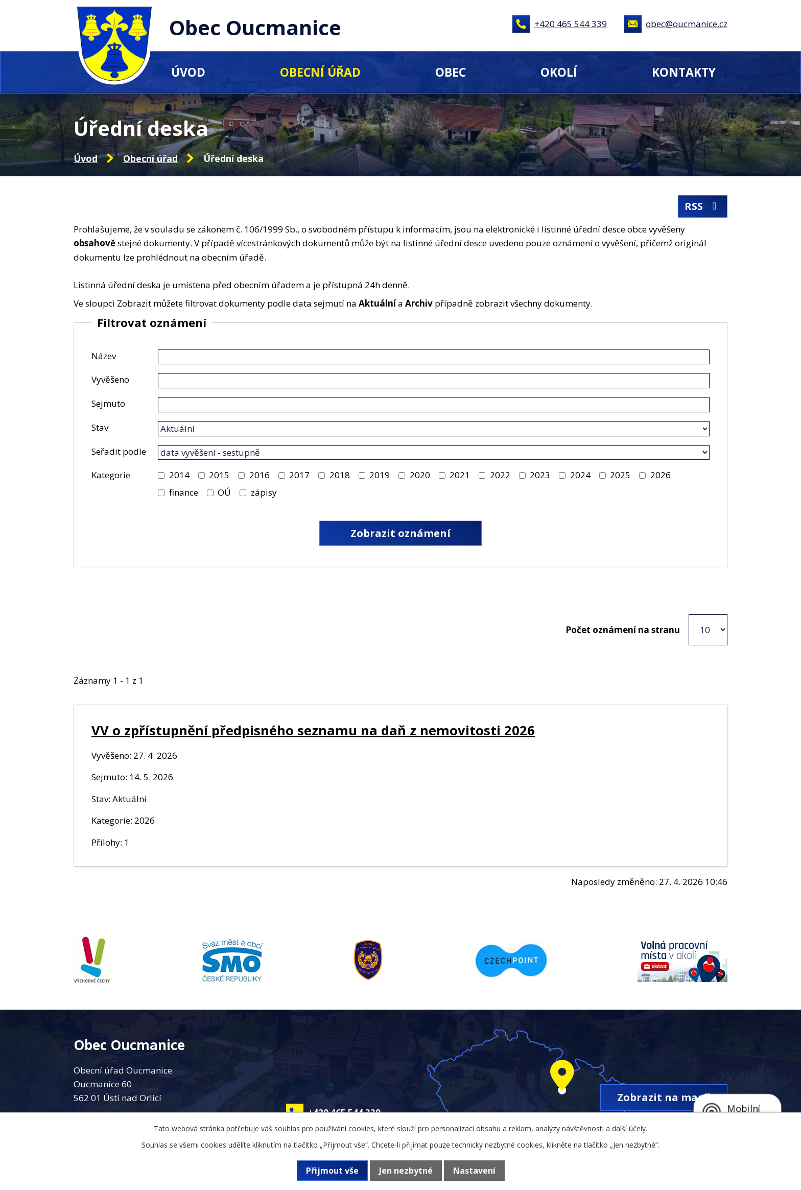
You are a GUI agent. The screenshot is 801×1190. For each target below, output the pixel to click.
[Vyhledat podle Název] (434, 357)
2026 (660, 475)
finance (183, 492)
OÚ (224, 492)
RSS (703, 206)
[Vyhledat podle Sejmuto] (434, 404)
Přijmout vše (332, 1170)
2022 (500, 475)
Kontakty (684, 72)
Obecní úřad (320, 72)
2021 (460, 475)
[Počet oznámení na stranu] (708, 629)
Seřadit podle (118, 451)
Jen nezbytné (406, 1170)
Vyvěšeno (110, 379)
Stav (99, 427)
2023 (540, 475)
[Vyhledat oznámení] (400, 533)
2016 (259, 475)
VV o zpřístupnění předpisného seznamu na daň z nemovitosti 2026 (313, 730)
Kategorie (110, 475)
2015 (219, 475)
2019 (379, 475)
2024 (580, 475)
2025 (620, 475)
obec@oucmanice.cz (686, 24)
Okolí (558, 72)
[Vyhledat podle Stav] (434, 428)
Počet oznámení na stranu (623, 630)
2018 (339, 475)
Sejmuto (108, 403)
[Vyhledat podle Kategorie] (161, 475)
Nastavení (474, 1170)
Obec (450, 72)
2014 (179, 475)
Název (103, 356)
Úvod (188, 72)
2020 (420, 475)
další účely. (629, 1128)
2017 (299, 475)
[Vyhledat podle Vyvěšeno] (434, 380)
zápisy (264, 492)
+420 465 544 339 (570, 24)
